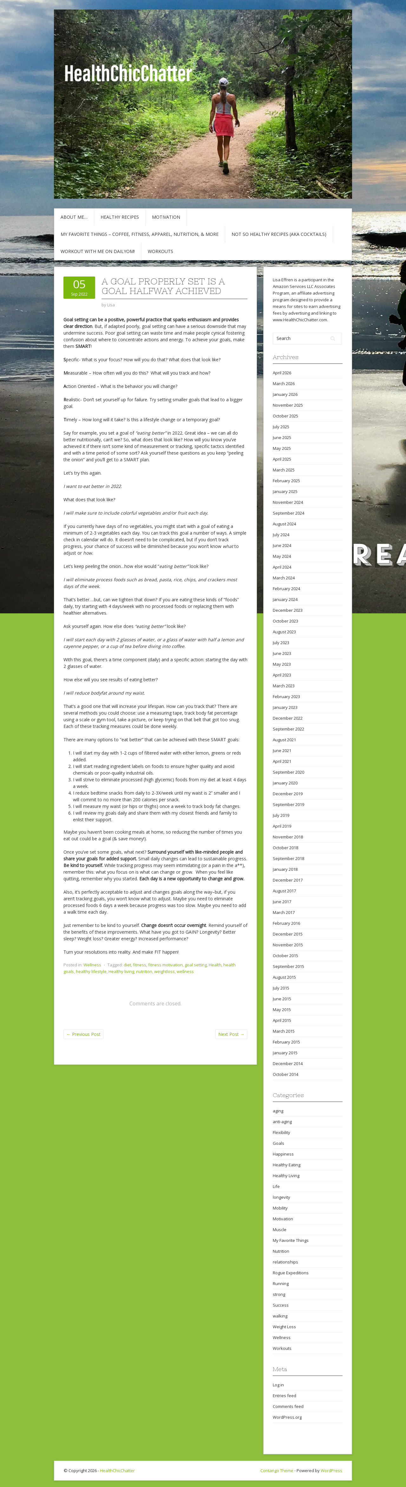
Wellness (92, 965)
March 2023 (284, 686)
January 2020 (285, 783)
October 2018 (285, 847)
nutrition (144, 971)
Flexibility (281, 1132)
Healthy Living (286, 1175)
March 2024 (284, 578)
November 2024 (288, 502)
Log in (278, 1385)
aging (278, 1111)
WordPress (331, 1470)
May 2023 (282, 664)
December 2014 (288, 1063)
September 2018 (288, 858)
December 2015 (288, 934)
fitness (139, 965)
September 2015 (288, 966)
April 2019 (282, 826)
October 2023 (285, 621)
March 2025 (284, 470)
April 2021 (282, 761)
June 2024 (282, 545)
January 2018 (285, 869)
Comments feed (288, 1406)
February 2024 (286, 588)
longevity (281, 1197)
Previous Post (83, 1034)
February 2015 (286, 1042)
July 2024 (281, 534)
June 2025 (282, 437)
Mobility (280, 1208)
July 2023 (281, 642)
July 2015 (281, 988)
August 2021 (284, 740)
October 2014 (285, 1074)
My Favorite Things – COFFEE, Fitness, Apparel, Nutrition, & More (140, 234)
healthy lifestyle (91, 971)
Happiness (283, 1154)
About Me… (74, 217)
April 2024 (282, 567)
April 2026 (282, 373)
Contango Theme (276, 1470)
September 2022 (288, 729)
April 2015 (282, 1020)
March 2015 (284, 1031)
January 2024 (285, 599)
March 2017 (284, 912)
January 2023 (285, 707)
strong (279, 1294)
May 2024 (282, 556)
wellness (185, 971)
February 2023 (286, 696)
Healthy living (121, 971)
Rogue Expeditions (291, 1273)
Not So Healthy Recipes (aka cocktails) (279, 234)
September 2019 (288, 804)
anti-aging (282, 1121)
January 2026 (285, 394)
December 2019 (288, 794)
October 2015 (285, 955)
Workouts (160, 251)
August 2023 (284, 632)
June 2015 (282, 999)
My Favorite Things (291, 1240)
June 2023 (282, 653)
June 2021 (282, 750)
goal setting (196, 965)
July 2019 (281, 815)
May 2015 (282, 1009)
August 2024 (284, 524)
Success (281, 1305)
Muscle (279, 1229)
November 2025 (288, 405)
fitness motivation (165, 965)
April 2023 (282, 675)
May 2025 (282, 448)
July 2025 (281, 427)
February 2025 (286, 480)
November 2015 (288, 945)
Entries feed (284, 1395)
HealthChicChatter (117, 1470)
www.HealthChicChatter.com (300, 320)
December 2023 (288, 610)
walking (280, 1316)
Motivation (166, 217)
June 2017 (282, 901)
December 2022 (288, 718)
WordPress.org (287, 1417)
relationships (285, 1262)
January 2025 (285, 491)
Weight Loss (284, 1327)
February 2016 (286, 923)
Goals (278, 1143)
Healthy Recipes (120, 217)
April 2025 (282, 459)
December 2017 (288, 880)
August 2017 (284, 891)
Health (215, 965)
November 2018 (288, 837)
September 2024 (288, 513)
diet (127, 965)
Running (281, 1283)
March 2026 (284, 383)
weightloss (164, 971)
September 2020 (288, 772)
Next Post (231, 1034)
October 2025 (285, 416)
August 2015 (284, 977)
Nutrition (281, 1251)
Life (276, 1186)
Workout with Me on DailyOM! (98, 251)
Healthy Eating (286, 1165)
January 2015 (285, 1053)
